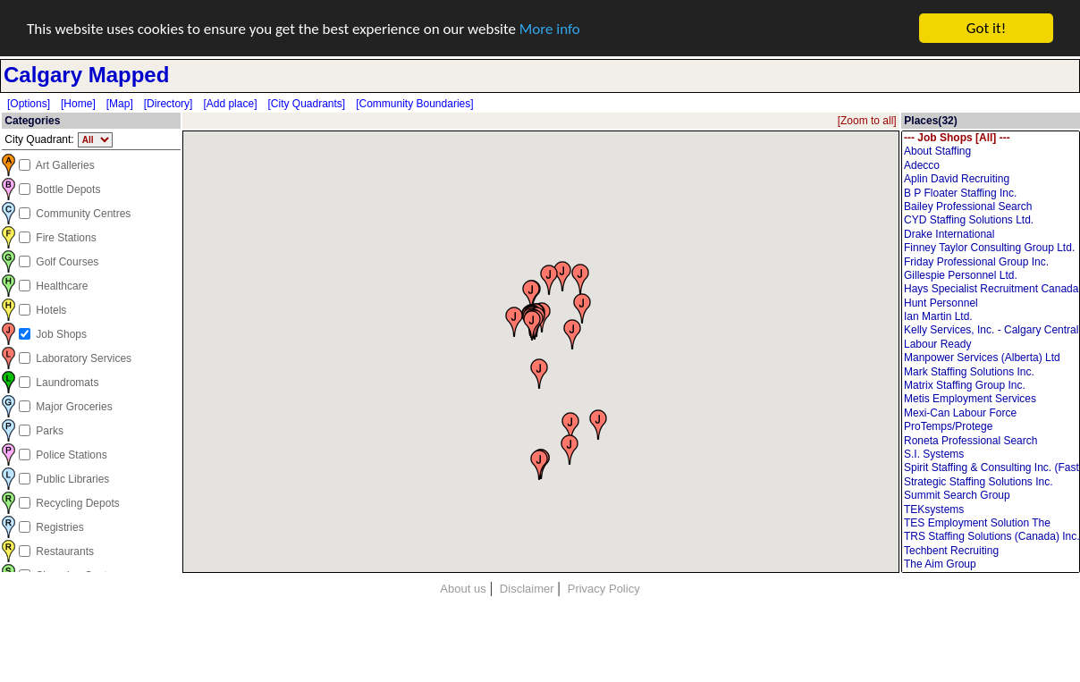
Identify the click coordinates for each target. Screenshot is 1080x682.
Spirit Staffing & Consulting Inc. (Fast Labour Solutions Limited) (990, 468)
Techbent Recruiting (990, 551)
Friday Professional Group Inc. (990, 261)
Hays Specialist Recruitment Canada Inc (990, 289)
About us (462, 588)
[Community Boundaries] (414, 103)
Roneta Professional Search (990, 441)
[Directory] (168, 103)
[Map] (119, 103)
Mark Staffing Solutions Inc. (990, 372)
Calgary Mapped (86, 75)
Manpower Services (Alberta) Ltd (990, 358)
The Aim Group (990, 564)
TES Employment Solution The (990, 523)
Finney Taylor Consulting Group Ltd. (990, 248)
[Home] (78, 103)
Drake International (990, 234)
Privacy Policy (604, 588)
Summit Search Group (990, 495)
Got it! (986, 28)
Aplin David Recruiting (990, 179)
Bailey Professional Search (990, 207)
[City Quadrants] (306, 103)
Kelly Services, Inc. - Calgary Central (990, 330)
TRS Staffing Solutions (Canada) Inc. (990, 536)
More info (549, 28)
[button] (570, 426)
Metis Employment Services (990, 399)
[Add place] (230, 103)
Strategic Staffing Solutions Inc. (990, 482)
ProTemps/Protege (990, 427)
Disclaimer (527, 588)
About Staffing (990, 151)
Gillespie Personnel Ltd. (990, 275)
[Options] (28, 103)
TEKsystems (990, 509)
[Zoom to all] (867, 120)
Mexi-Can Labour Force (990, 413)
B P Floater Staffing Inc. (990, 192)
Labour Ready (990, 344)
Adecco (990, 166)
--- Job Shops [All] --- (990, 138)
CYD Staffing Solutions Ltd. (990, 220)
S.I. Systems (990, 454)
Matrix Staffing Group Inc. (990, 385)
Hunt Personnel (990, 303)
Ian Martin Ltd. (990, 317)
